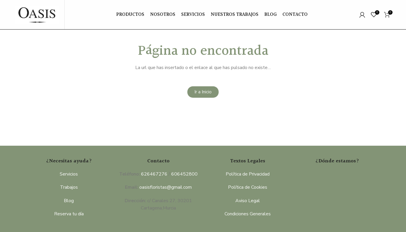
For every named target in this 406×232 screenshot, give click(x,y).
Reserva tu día (69, 214)
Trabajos (69, 187)
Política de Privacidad (248, 174)
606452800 (184, 174)
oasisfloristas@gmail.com (165, 187)
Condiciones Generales (248, 214)
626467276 (154, 174)
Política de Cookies (247, 187)
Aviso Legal (247, 200)
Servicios (69, 174)
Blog (69, 200)
